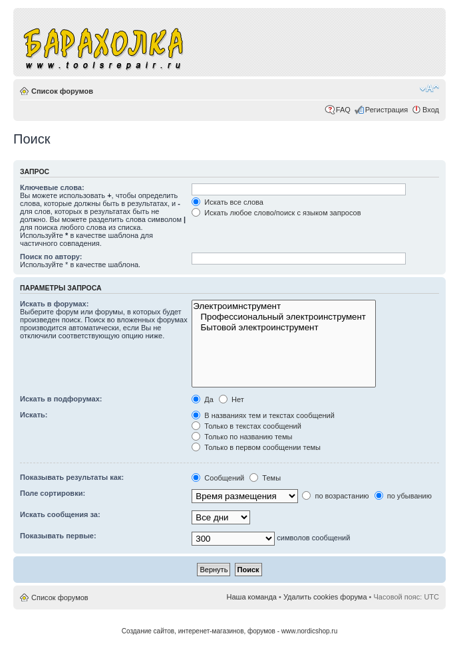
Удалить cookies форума (325, 597)
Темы (265, 478)
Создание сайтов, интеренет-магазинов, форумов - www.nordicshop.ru (230, 631)
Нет (231, 399)
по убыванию (403, 496)
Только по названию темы (242, 437)
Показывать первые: (58, 536)
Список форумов (62, 91)
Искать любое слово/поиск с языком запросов (276, 213)
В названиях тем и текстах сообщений (263, 415)
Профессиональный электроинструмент (284, 317)
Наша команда (252, 597)
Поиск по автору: (51, 257)
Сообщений (218, 478)
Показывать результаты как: (72, 477)
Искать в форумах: (54, 304)
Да (203, 399)
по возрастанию (335, 496)
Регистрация (386, 110)
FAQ (343, 110)
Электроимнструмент (284, 306)
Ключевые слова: (52, 187)
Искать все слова (227, 202)
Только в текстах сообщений (246, 426)
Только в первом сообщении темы (256, 447)
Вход (430, 110)
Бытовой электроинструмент (284, 327)
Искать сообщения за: (60, 514)
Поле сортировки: (52, 493)
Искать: (33, 415)
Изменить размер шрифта (429, 88)
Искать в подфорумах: (61, 399)
